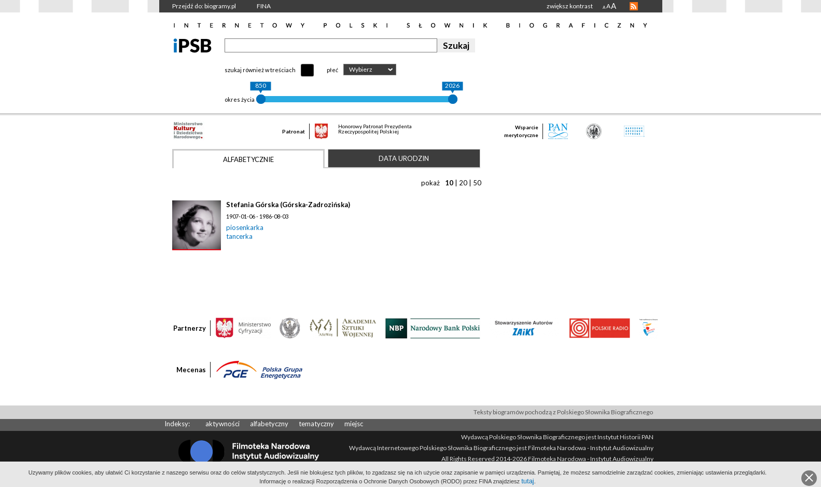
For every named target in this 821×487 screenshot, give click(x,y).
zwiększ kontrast (570, 6)
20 (463, 183)
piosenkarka (244, 227)
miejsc (353, 424)
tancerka (239, 236)
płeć (332, 69)
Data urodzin (404, 158)
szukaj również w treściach (260, 69)
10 (449, 183)
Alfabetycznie (248, 159)
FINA (264, 6)
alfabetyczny (269, 424)
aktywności (222, 424)
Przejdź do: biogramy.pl (204, 6)
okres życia (240, 99)
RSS (634, 6)
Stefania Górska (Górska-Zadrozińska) (288, 204)
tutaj (527, 481)
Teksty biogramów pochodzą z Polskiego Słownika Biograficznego (563, 412)
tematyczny (316, 424)
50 (477, 183)
